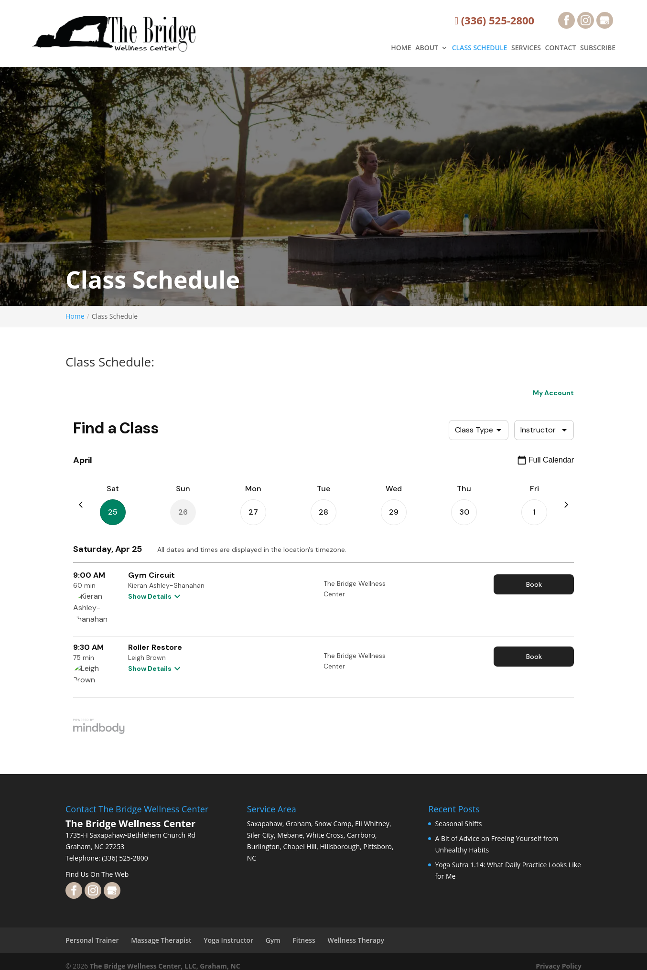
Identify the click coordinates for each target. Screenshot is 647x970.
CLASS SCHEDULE (479, 48)
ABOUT (426, 48)
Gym (273, 940)
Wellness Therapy (355, 940)
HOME (401, 48)
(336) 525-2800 (494, 20)
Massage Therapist (161, 940)
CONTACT (560, 48)
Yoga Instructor (228, 940)
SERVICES (526, 48)
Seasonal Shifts (458, 823)
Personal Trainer (92, 940)
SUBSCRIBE (597, 48)
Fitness (303, 940)
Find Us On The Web (97, 874)
